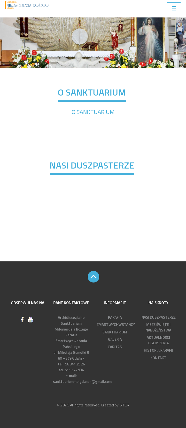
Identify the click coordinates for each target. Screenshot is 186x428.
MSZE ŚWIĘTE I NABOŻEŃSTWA (158, 327)
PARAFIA (115, 317)
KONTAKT (158, 358)
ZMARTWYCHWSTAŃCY (116, 324)
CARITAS (115, 347)
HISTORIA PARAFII (158, 350)
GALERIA (115, 339)
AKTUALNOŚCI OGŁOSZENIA (158, 340)
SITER (124, 405)
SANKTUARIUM (114, 332)
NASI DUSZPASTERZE (158, 317)
